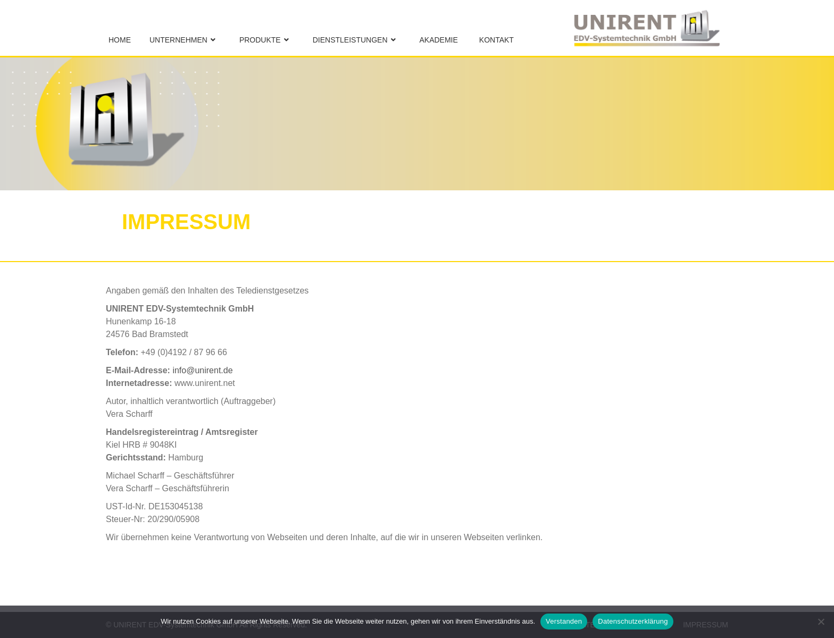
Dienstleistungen (350, 40)
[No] (820, 621)
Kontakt (496, 40)
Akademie (439, 40)
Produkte (260, 40)
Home (120, 40)
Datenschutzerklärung (633, 621)
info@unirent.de (202, 370)
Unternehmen (178, 40)
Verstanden (564, 621)
